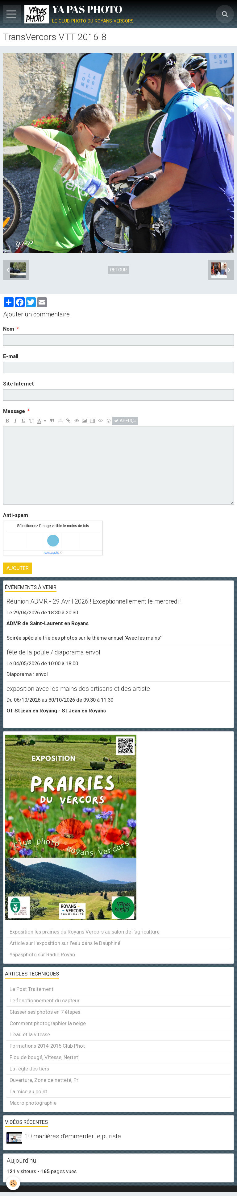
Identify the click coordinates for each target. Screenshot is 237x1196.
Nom (8, 329)
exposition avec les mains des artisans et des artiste (78, 688)
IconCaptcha (52, 552)
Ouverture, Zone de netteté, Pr (44, 1080)
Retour (118, 269)
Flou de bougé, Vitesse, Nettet (44, 1057)
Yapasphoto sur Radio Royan (42, 954)
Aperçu (125, 420)
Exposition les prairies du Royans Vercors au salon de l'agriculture (85, 932)
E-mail (10, 356)
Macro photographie (33, 1103)
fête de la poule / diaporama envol (53, 652)
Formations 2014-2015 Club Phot (47, 1046)
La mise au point (28, 1091)
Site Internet (18, 384)
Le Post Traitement (31, 989)
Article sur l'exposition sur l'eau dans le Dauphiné (65, 943)
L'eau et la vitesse (30, 1034)
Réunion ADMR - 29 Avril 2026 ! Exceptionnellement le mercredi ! (93, 601)
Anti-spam (15, 515)
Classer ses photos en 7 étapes (45, 1012)
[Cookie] (13, 1183)
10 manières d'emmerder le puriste (73, 1136)
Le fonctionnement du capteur (45, 1000)
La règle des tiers (29, 1069)
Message (14, 411)
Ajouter (17, 568)
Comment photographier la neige (48, 1023)
